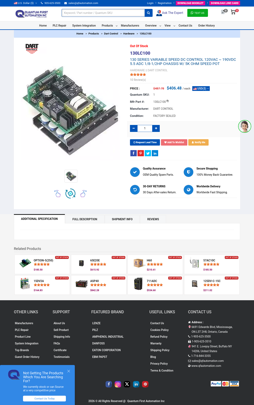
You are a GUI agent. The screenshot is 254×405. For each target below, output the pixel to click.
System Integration (84, 25)
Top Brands (22, 350)
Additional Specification (39, 218)
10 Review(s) (138, 79)
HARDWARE (137, 70)
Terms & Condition (161, 370)
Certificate (60, 350)
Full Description (84, 219)
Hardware (128, 33)
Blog (153, 356)
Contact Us (185, 25)
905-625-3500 (50, 3)
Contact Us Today (44, 398)
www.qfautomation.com (206, 365)
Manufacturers (130, 25)
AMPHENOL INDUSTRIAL (108, 336)
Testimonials (62, 356)
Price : (135, 88)
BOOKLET (190, 3)
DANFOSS (98, 343)
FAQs (57, 343)
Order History (206, 25)
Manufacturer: (139, 109)
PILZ (95, 330)
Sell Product (61, 330)
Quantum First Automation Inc (146, 401)
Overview (151, 25)
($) (25, 3)
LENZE (96, 323)
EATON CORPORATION (106, 350)
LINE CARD (225, 3)
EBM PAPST (99, 356)
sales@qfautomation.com (81, 3)
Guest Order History (27, 356)
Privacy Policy (159, 363)
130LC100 (145, 33)
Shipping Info (62, 336)
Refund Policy (158, 336)
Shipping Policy (159, 350)
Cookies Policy (159, 330)
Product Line (23, 336)
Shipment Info (122, 219)
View (168, 25)
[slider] (138, 74)
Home (43, 25)
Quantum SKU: (139, 94)
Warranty (156, 343)
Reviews (153, 219)
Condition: (137, 116)
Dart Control (111, 33)
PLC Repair (59, 25)
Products (107, 25)
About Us (59, 323)
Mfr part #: (137, 102)
